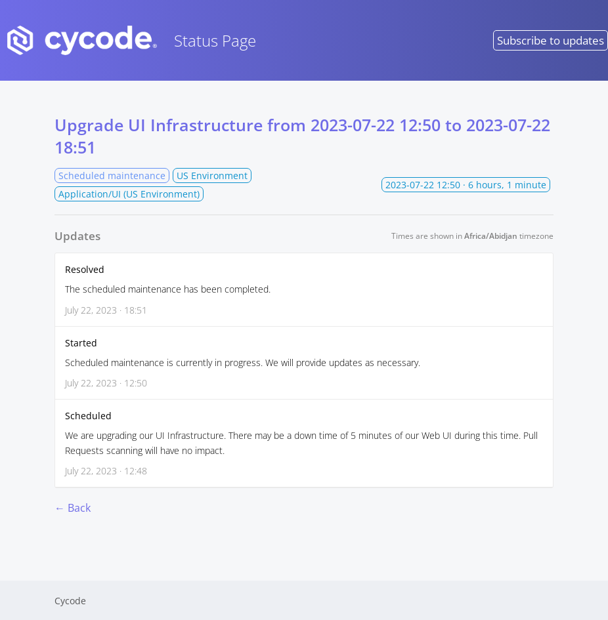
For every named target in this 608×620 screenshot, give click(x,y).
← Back (72, 508)
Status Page (128, 40)
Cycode (70, 600)
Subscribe (550, 40)
